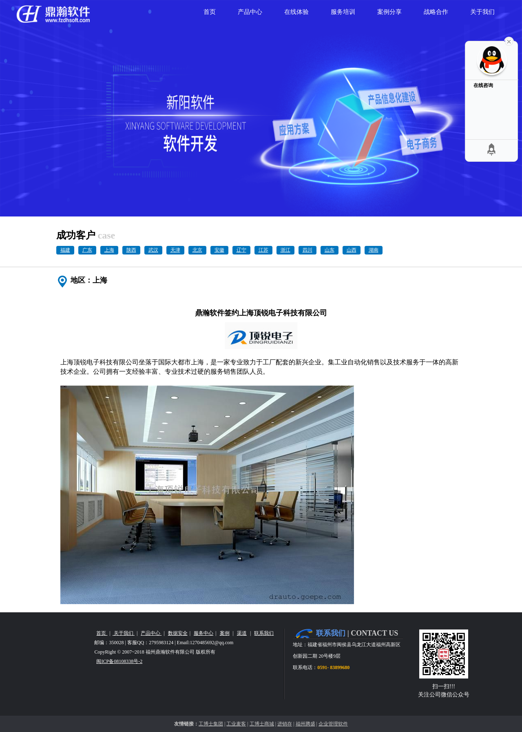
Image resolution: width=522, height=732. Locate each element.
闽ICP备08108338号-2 (119, 661)
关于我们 (124, 633)
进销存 (284, 724)
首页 (101, 633)
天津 (175, 250)
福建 (65, 250)
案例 (225, 633)
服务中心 (203, 633)
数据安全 (178, 633)
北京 (197, 250)
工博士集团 (211, 724)
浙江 (285, 250)
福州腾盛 (305, 724)
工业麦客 (236, 724)
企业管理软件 (333, 724)
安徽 (219, 250)
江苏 (263, 250)
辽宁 (241, 250)
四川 (307, 250)
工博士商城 (262, 724)
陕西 (131, 250)
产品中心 (151, 633)
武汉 (153, 250)
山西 (351, 250)
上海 (109, 250)
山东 (329, 250)
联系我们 (264, 633)
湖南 (373, 250)
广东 (87, 250)
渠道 (242, 633)
